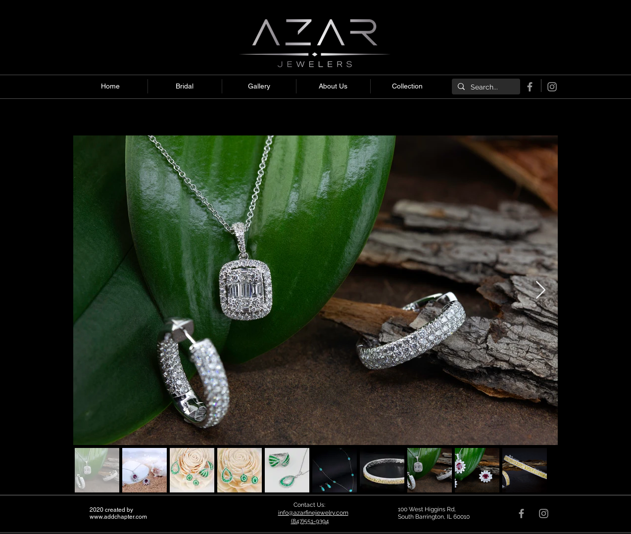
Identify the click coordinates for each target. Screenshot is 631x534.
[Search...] (485, 87)
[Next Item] (540, 290)
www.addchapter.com (118, 516)
